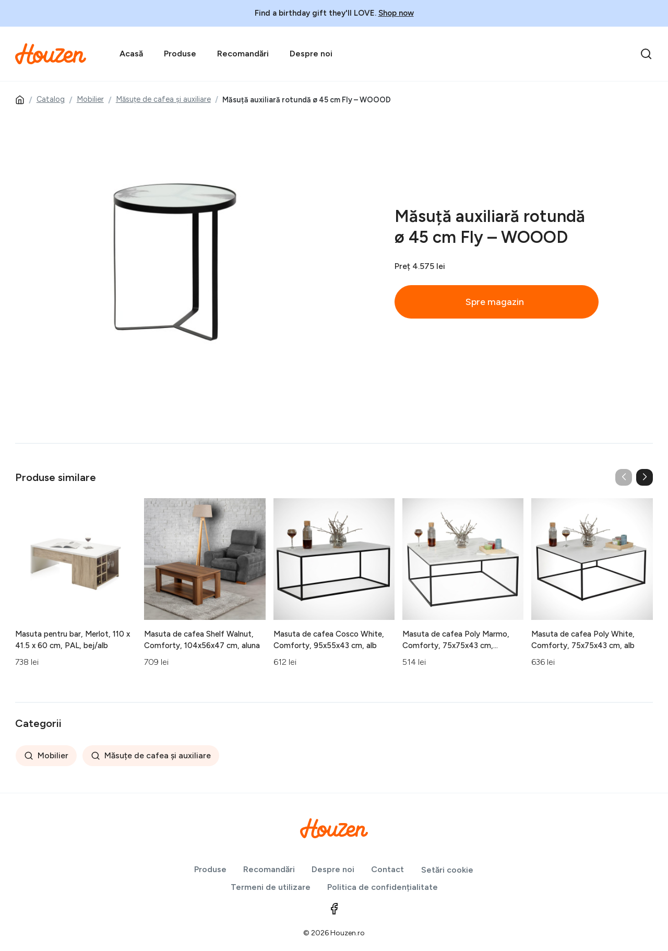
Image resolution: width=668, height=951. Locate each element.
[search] (646, 54)
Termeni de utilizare (271, 887)
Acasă (131, 53)
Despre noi (311, 53)
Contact (387, 869)
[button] (644, 477)
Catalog (51, 99)
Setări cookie (447, 870)
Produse (180, 53)
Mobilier (90, 99)
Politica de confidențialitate (382, 887)
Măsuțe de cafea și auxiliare (163, 99)
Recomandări (243, 53)
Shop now (396, 13)
